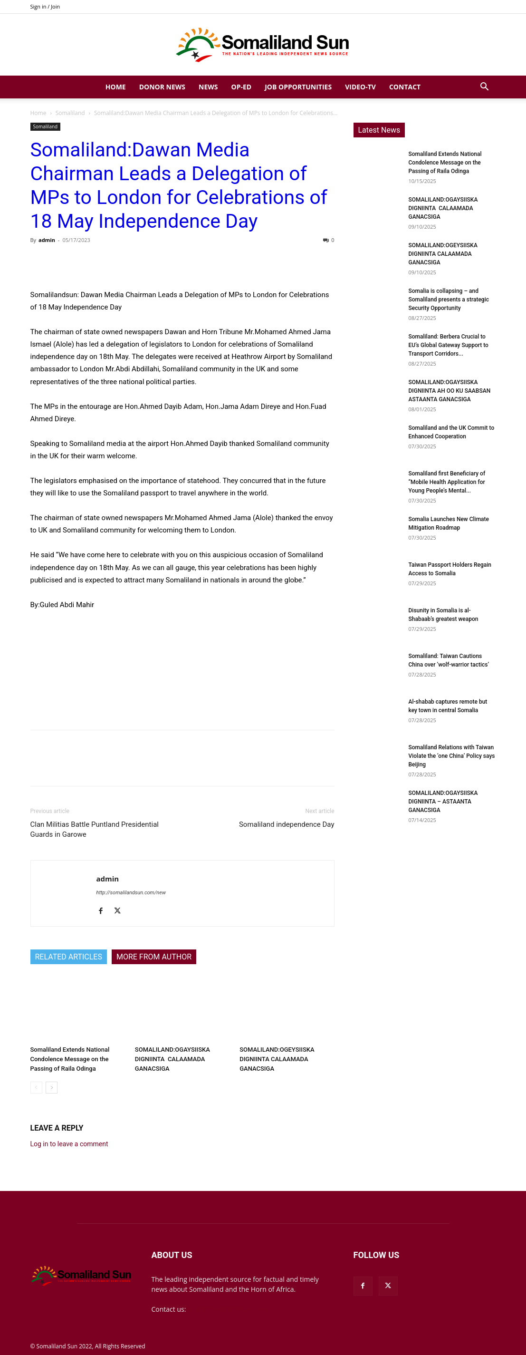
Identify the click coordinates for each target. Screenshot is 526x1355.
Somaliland (70, 113)
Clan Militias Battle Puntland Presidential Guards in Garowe (94, 829)
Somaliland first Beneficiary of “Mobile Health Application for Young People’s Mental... (447, 482)
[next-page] (51, 1088)
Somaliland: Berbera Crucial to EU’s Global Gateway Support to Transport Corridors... (448, 345)
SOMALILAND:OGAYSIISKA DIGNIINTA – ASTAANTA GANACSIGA (443, 801)
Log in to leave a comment (69, 1144)
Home (115, 86)
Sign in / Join (45, 6)
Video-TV (360, 86)
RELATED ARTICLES (68, 956)
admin (46, 239)
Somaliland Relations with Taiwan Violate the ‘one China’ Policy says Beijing (452, 756)
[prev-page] (36, 1088)
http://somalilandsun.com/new (131, 893)
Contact (405, 86)
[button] (484, 87)
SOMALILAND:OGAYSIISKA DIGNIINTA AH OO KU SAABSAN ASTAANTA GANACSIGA (450, 391)
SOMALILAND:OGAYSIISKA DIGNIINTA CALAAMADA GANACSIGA (172, 1059)
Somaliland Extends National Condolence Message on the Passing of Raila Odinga (70, 1059)
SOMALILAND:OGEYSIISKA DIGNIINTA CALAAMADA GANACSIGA (276, 1059)
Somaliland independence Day (287, 824)
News (208, 86)
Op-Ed (241, 86)
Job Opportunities (298, 86)
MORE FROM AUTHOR (153, 956)
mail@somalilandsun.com (227, 1309)
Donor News (162, 86)
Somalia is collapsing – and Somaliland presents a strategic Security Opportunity (449, 299)
